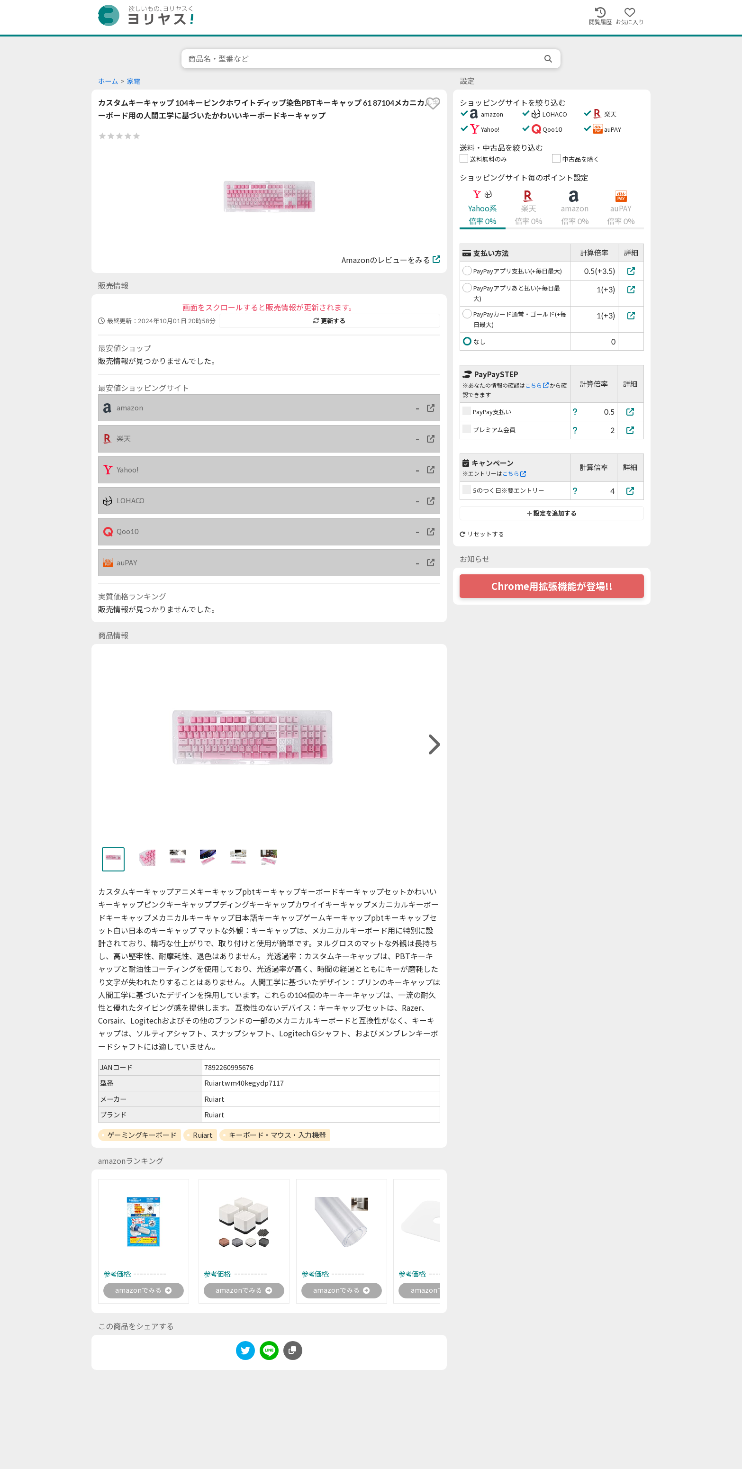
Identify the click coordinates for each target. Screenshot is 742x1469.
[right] (433, 744)
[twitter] (245, 1354)
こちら (537, 385)
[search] (549, 58)
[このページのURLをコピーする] (292, 1352)
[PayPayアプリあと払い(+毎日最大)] (631, 289)
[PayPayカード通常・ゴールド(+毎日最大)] (631, 315)
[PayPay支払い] (631, 411)
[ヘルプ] (575, 411)
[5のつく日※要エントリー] (631, 490)
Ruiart (202, 1135)
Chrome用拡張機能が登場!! (552, 586)
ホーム (108, 81)
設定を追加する (552, 513)
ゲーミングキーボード (142, 1135)
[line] (269, 1354)
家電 (133, 81)
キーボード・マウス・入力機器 (277, 1135)
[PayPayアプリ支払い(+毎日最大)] (631, 270)
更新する (329, 321)
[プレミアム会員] (631, 430)
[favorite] (433, 103)
